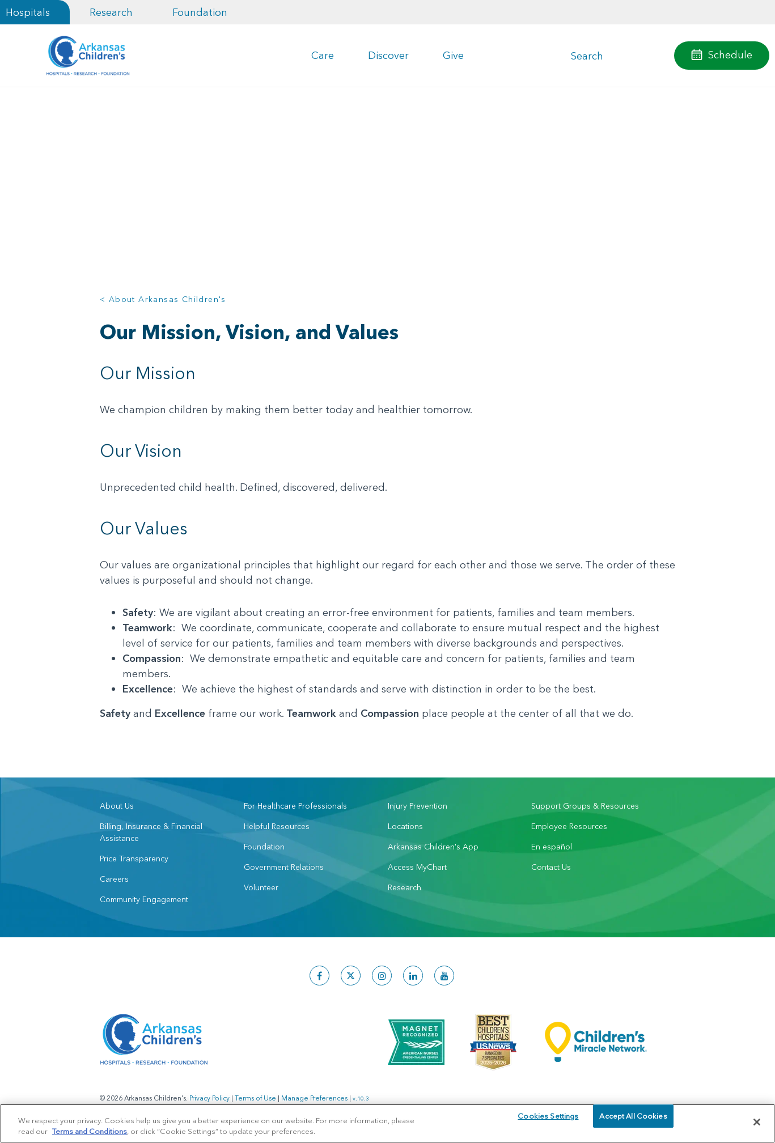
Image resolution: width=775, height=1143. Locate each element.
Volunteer (261, 887)
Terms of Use (255, 1098)
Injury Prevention (417, 806)
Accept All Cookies (633, 1121)
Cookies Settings (548, 1121)
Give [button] (453, 55)
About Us (117, 806)
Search (587, 55)
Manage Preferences (314, 1098)
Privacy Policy (209, 1098)
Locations (405, 826)
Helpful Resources (277, 826)
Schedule (730, 54)
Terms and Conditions (89, 1130)
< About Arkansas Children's (163, 299)
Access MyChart (417, 867)
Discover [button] (388, 55)
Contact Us (551, 867)
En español (551, 847)
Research (111, 12)
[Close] (756, 1122)
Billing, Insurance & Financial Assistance (151, 832)
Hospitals (28, 12)
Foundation (199, 12)
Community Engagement (144, 899)
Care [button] (322, 55)
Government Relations (284, 867)
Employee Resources (569, 826)
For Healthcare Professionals (295, 806)
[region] (387, 1123)
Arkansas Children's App (433, 847)
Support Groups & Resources (585, 806)
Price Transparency (134, 858)
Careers (114, 879)
